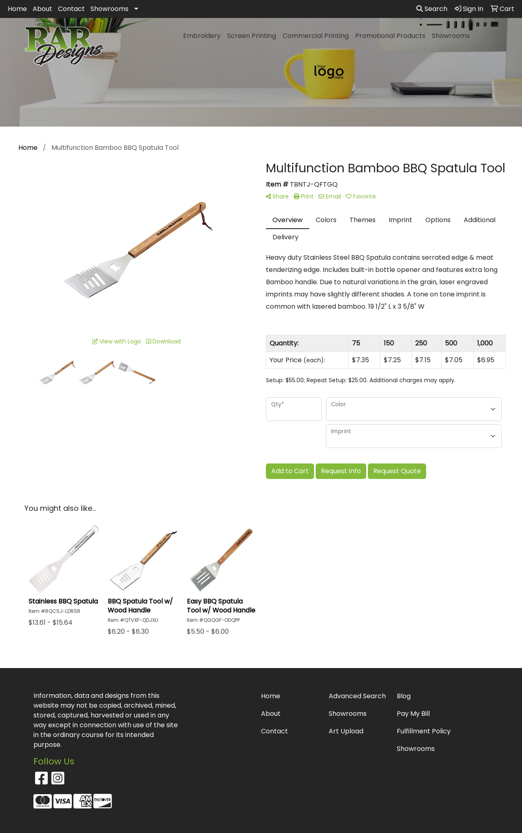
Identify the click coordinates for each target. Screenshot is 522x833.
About (42, 8)
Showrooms (109, 8)
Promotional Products (390, 35)
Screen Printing (251, 35)
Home (17, 8)
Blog (404, 696)
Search (431, 8)
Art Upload (346, 731)
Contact (71, 8)
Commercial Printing (316, 35)
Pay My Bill (413, 713)
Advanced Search (357, 696)
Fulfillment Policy (424, 731)
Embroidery (202, 35)
